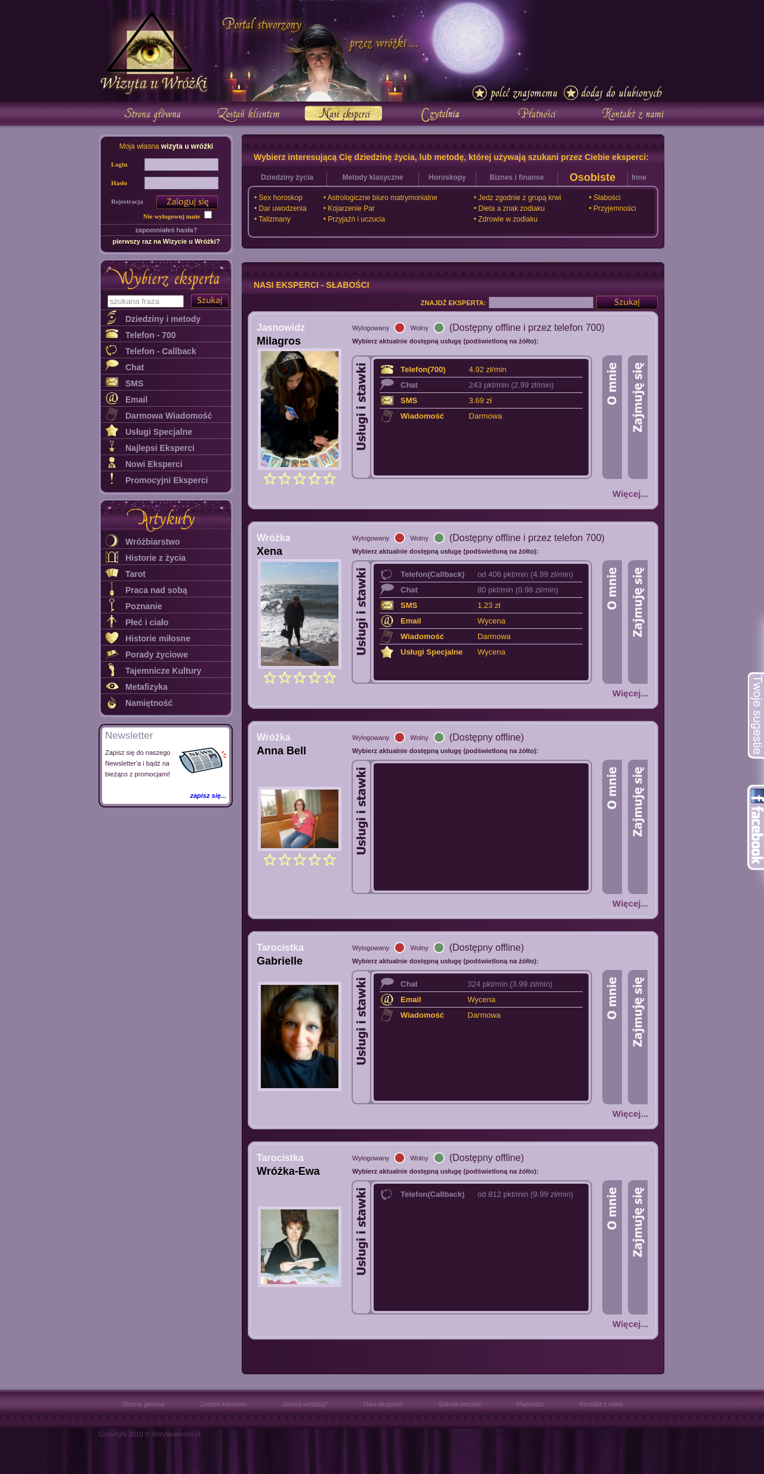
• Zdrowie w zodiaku (506, 219)
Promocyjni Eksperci (166, 480)
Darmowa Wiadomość (168, 415)
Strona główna (143, 1404)
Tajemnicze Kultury (163, 670)
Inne (638, 177)
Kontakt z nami (601, 1404)
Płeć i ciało (146, 622)
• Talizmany (272, 219)
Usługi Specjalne (158, 432)
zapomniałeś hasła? (166, 230)
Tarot (135, 574)
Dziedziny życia (287, 177)
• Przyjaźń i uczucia (355, 219)
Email (136, 399)
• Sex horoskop (278, 198)
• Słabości (605, 198)
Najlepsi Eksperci (160, 448)
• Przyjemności (612, 208)
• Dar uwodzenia (280, 208)
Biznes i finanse (516, 177)
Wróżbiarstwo (152, 541)
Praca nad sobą (156, 590)
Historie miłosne (157, 638)
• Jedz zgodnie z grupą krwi (517, 198)
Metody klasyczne (372, 177)
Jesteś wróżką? (305, 1404)
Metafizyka (146, 687)
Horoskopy (447, 177)
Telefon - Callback (160, 351)
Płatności (530, 1404)
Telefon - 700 (150, 335)
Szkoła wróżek (460, 1404)
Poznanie (143, 606)
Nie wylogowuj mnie (171, 216)
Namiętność (148, 703)
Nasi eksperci (383, 1404)
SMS (134, 383)
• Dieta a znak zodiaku (509, 208)
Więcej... (630, 494)
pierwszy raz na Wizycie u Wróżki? (166, 241)
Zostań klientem (223, 1404)
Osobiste (592, 177)
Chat (134, 367)
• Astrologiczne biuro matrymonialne (381, 198)
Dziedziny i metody (163, 319)
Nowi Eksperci (154, 464)
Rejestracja (127, 201)
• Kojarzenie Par (349, 208)
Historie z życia (155, 558)
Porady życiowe (156, 654)
